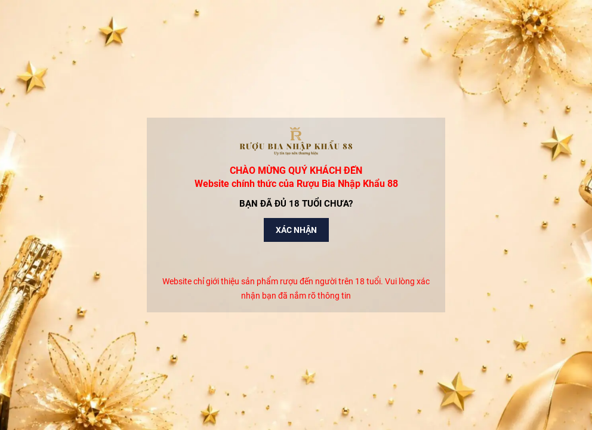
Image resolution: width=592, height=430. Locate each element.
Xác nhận (296, 230)
